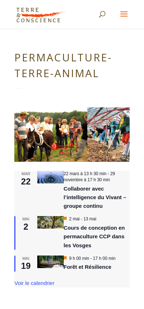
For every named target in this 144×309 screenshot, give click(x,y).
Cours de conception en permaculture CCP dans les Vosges (94, 236)
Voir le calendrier (34, 283)
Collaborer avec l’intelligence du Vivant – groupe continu (95, 197)
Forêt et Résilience (87, 267)
